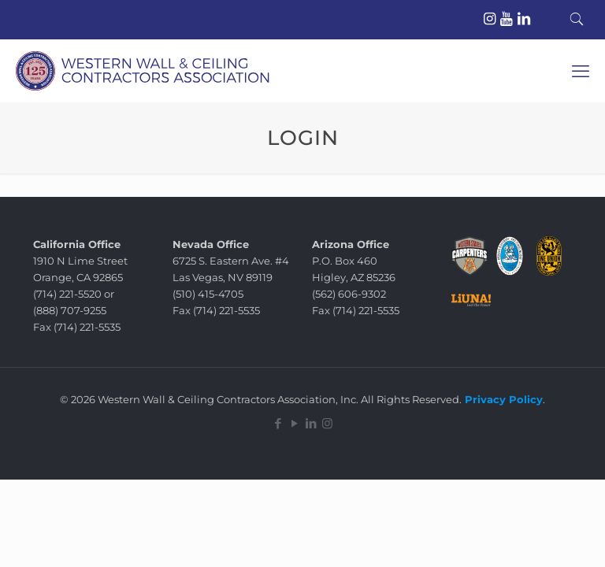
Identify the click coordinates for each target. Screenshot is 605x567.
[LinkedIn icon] (311, 423)
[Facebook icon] (278, 423)
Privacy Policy (502, 399)
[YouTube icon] (294, 423)
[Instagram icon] (327, 423)
